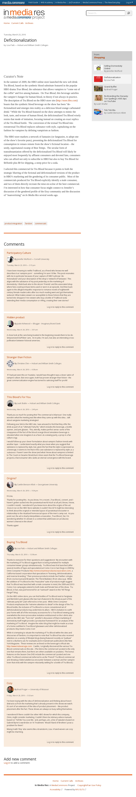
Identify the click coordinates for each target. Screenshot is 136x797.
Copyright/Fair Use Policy (89, 785)
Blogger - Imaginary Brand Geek (46, 323)
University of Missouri (39, 689)
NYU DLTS (79, 789)
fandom (28, 223)
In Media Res (60, 2)
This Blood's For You (19, 397)
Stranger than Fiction (19, 357)
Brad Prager (22, 689)
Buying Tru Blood (17, 542)
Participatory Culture (19, 253)
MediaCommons (59, 785)
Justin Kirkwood (23, 323)
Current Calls (17, 23)
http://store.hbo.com (67, 100)
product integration (13, 223)
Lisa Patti (11, 45)
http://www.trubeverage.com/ (19, 646)
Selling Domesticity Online (113, 67)
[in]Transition (74, 2)
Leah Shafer (22, 403)
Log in (128, 2)
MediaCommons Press (92, 2)
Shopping (99, 57)
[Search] (105, 13)
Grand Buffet (110, 86)
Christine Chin (23, 363)
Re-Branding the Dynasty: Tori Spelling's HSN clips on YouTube (116, 98)
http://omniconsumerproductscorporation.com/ (50, 570)
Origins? (12, 478)
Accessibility (55, 789)
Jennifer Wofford (24, 259)
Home (7, 23)
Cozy (9, 683)
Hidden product (16, 317)
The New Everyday (112, 2)
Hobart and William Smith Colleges (32, 45)
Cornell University (41, 259)
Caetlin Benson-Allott (26, 484)
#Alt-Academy (47, 2)
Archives (29, 23)
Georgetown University (48, 484)
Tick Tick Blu (109, 110)
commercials (40, 223)
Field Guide (33, 2)
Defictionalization (112, 77)
